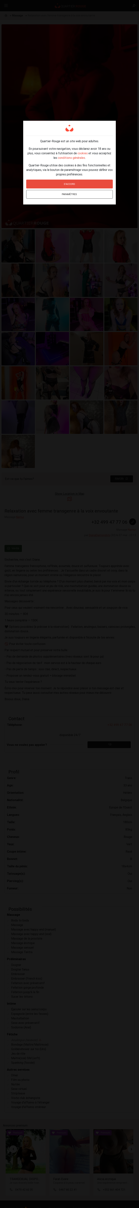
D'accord (69, 184)
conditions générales (71, 158)
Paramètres (69, 194)
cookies (83, 153)
